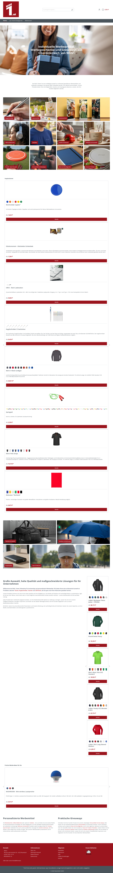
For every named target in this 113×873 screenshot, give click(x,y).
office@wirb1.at (8, 856)
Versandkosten (52, 868)
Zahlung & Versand (36, 852)
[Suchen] (72, 9)
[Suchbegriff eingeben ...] (56, 9)
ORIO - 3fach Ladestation (14, 288)
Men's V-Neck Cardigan (14, 371)
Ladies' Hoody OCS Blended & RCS (97, 709)
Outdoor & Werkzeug (88, 829)
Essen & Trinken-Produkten (90, 828)
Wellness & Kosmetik (23, 826)
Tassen (16, 590)
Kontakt (60, 858)
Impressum (61, 852)
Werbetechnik (8, 823)
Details (56, 219)
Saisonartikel (81, 824)
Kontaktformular (16, 860)
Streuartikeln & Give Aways (97, 823)
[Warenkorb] (105, 9)
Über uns (33, 850)
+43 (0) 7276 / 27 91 (9, 854)
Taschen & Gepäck (69, 829)
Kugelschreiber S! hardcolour (16, 329)
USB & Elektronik (17, 823)
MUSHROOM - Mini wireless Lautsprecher (20, 792)
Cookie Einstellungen (63, 856)
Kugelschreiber (23, 590)
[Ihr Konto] (99, 9)
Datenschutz (34, 856)
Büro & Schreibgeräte (77, 826)
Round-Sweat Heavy (95, 636)
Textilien (32, 823)
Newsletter (61, 850)
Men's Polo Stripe (12, 454)
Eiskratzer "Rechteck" (13, 495)
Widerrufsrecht (35, 854)
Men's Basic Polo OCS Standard (95, 673)
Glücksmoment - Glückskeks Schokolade (19, 246)
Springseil (9, 412)
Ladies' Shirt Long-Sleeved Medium (97, 745)
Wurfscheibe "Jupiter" (13, 205)
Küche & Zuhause (43, 828)
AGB (59, 854)
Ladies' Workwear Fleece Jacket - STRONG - (96, 601)
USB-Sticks (38, 590)
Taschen (30, 590)
